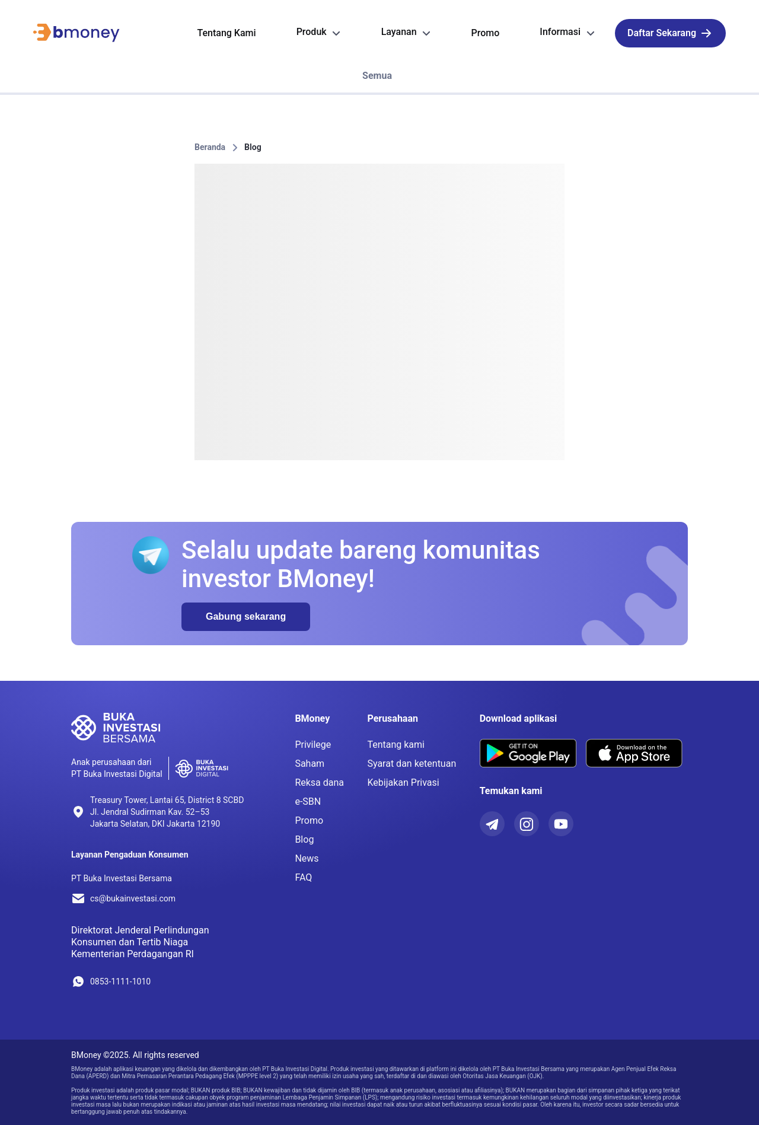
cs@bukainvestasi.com (133, 898)
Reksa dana (319, 782)
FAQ (303, 877)
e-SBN (308, 801)
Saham (309, 763)
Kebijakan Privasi (403, 782)
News (306, 858)
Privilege (313, 744)
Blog (252, 147)
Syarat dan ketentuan (411, 763)
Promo (309, 820)
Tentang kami (396, 744)
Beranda (209, 147)
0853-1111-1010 (120, 981)
